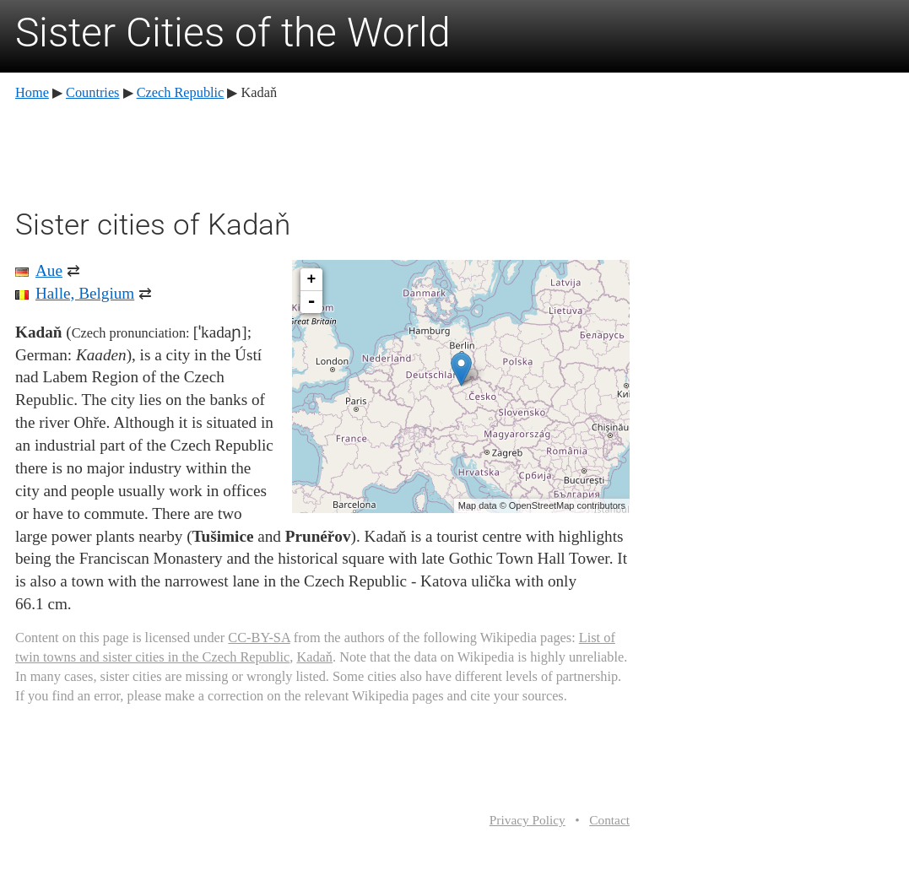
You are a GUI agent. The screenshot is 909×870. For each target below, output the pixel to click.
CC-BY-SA (258, 638)
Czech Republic (181, 92)
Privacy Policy (527, 820)
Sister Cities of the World (233, 32)
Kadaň (314, 657)
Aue (48, 270)
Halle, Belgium (84, 293)
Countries (92, 92)
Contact (609, 820)
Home (32, 92)
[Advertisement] (322, 152)
